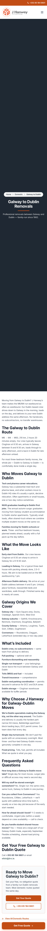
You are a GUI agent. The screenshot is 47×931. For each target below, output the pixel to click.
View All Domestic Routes (15, 919)
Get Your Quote (23, 898)
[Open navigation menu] (42, 12)
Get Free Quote (23, 925)
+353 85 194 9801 (23, 906)
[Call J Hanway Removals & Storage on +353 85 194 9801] (36, 3)
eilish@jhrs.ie (8, 858)
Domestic (19, 194)
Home (8, 194)
